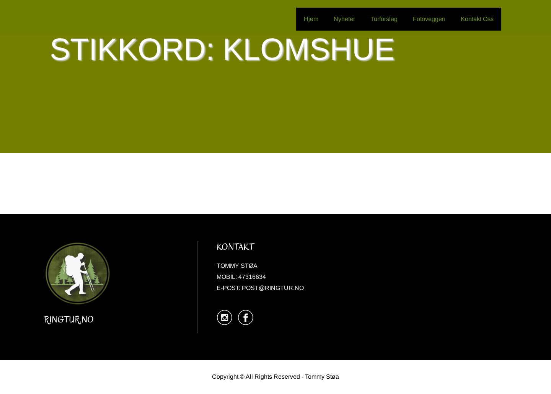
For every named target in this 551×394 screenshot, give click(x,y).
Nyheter (344, 19)
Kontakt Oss (477, 19)
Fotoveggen (429, 19)
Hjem (311, 19)
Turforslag (384, 19)
